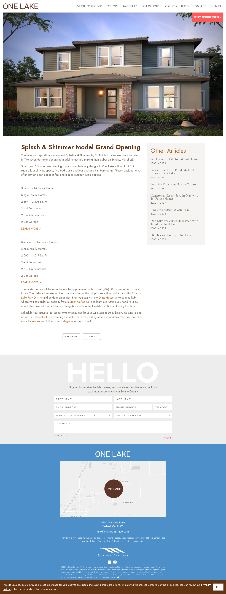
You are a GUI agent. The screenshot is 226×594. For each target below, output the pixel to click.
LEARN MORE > (31, 229)
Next (167, 438)
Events (215, 6)
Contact (199, 6)
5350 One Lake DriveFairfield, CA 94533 (113, 524)
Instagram (67, 321)
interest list (40, 317)
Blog (185, 6)
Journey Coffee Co (78, 302)
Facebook (34, 321)
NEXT (92, 336)
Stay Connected (207, 17)
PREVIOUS (71, 336)
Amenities (130, 6)
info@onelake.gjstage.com (113, 532)
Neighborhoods (90, 6)
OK (218, 587)
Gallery (171, 6)
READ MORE (159, 163)
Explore (112, 6)
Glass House (151, 6)
